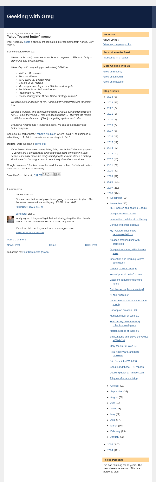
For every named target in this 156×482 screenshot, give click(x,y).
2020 (110, 119)
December (116, 197)
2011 (110, 165)
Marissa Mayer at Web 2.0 (124, 315)
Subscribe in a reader (116, 57)
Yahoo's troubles (45, 133)
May (113, 414)
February (115, 431)
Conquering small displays (124, 224)
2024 (110, 96)
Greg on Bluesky (112, 71)
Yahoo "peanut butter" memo (126, 274)
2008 (110, 181)
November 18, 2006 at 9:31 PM (29, 207)
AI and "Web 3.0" (119, 294)
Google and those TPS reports (127, 366)
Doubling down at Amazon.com (127, 372)
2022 (110, 108)
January (115, 436)
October (115, 385)
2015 (110, 142)
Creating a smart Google (123, 268)
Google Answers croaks (123, 213)
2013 (110, 153)
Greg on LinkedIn (113, 76)
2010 (110, 170)
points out (40, 143)
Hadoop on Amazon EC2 (123, 310)
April (113, 419)
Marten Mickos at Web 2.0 (124, 330)
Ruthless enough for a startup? (127, 289)
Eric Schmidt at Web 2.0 (123, 361)
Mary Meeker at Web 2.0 (123, 346)
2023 (110, 102)
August (114, 397)
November (116, 203)
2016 (110, 136)
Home (52, 245)
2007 (110, 187)
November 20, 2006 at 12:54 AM (30, 232)
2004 (110, 450)
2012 (110, 159)
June (113, 408)
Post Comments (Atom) (36, 252)
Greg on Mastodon (113, 81)
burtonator (21, 213)
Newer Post (13, 245)
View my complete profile (117, 44)
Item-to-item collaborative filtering (128, 219)
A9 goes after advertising (124, 378)
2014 (110, 147)
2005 (110, 444)
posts (27, 41)
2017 (110, 130)
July (113, 402)
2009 (110, 176)
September (116, 391)
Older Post (91, 245)
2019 (110, 125)
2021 (110, 113)
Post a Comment (16, 239)
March (114, 425)
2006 (110, 193)
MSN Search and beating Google (128, 207)
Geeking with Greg (30, 16)
